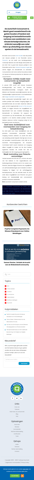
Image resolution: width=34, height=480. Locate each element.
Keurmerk (9, 303)
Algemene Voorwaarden (13, 462)
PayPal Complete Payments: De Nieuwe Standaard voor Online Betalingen (17, 231)
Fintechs (5, 60)
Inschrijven (5, 274)
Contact (17, 451)
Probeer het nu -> (18, 17)
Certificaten (17, 434)
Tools (17, 436)
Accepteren (14, 475)
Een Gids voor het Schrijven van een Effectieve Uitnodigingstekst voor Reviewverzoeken (17, 326)
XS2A (13, 193)
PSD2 (3, 193)
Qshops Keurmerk (24, 460)
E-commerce (10, 294)
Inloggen (18, 12)
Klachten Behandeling (17, 431)
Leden (17, 444)
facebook (12, 398)
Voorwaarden (17, 429)
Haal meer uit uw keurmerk (17, 411)
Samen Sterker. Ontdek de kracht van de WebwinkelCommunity (16, 320)
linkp (21, 398)
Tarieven (17, 409)
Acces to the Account (25, 106)
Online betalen (11, 289)
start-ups (8, 193)
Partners (17, 446)
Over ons (17, 407)
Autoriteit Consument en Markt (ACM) (18, 186)
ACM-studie (19, 55)
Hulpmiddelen (10, 297)
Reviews (17, 427)
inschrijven (24, 363)
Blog (17, 414)
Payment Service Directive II (22, 191)
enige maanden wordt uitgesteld (14, 97)
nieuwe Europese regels (23, 67)
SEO (8, 286)
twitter (17, 398)
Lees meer (25, 469)
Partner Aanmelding (17, 449)
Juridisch (9, 291)
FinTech (11, 191)
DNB (7, 191)
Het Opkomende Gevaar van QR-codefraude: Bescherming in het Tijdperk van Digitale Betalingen (17, 332)
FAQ (17, 416)
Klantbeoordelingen (12, 300)
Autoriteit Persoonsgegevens (11, 189)
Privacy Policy (25, 462)
